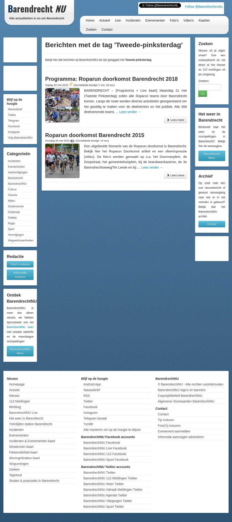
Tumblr (88, 424)
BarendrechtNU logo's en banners (181, 390)
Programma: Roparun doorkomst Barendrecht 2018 (111, 79)
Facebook (14, 126)
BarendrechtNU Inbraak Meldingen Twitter (112, 489)
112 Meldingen (19, 401)
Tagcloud (15, 475)
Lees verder (130, 112)
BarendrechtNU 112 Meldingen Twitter (110, 478)
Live (118, 20)
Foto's (174, 20)
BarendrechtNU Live (23, 412)
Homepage (17, 384)
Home (90, 20)
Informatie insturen (20, 274)
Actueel (104, 20)
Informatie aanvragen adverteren (181, 437)
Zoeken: (203, 81)
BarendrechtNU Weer (20, 351)
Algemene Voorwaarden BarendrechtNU (186, 401)
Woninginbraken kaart (24, 458)
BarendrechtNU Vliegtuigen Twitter (107, 501)
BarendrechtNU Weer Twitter (103, 484)
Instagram (14, 132)
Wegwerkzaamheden (21, 240)
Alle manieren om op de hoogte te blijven (112, 429)
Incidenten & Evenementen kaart (32, 441)
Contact (107, 29)
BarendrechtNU (17, 183)
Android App (92, 384)
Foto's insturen (20, 264)
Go (203, 93)
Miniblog (15, 407)
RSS (86, 395)
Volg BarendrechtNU (20, 137)
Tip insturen (166, 420)
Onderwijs (14, 212)
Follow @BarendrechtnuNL (204, 6)
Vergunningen (19, 464)
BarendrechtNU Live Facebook (105, 448)
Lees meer (175, 120)
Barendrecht (15, 178)
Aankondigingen (17, 172)
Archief (211, 224)
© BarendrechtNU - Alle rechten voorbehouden (190, 384)
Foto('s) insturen (169, 425)
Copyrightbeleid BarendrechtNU (180, 395)
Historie (12, 195)
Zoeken (91, 29)
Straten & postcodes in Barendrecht (34, 481)
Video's (189, 20)
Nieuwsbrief (15, 109)
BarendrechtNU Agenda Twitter (105, 495)
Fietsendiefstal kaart (23, 452)
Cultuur (12, 189)
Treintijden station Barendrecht (30, 424)
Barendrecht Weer (212, 155)
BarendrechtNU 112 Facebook (104, 454)
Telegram (13, 120)
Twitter (12, 115)
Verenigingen (16, 234)
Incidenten (133, 20)
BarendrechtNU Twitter (99, 472)
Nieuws (14, 395)
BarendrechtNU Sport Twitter (103, 506)
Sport (11, 229)
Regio (11, 223)
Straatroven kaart (21, 446)
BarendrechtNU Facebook (101, 442)
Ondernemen (16, 206)
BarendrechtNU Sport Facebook (105, 459)
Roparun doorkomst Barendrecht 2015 (94, 135)
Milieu (11, 200)
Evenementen (155, 20)
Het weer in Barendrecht (26, 418)
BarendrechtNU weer (20, 327)
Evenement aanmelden (174, 431)
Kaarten (204, 20)
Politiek (12, 217)
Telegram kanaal (95, 418)
